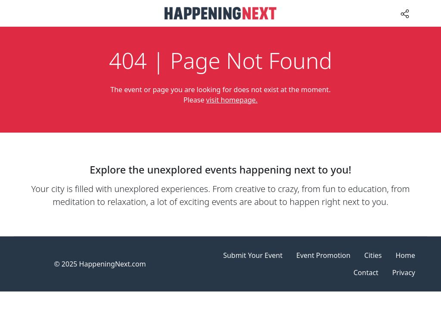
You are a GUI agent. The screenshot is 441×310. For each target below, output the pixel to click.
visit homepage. (232, 100)
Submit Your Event (253, 255)
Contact (366, 272)
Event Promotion (323, 255)
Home (405, 255)
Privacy (403, 272)
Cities (373, 255)
